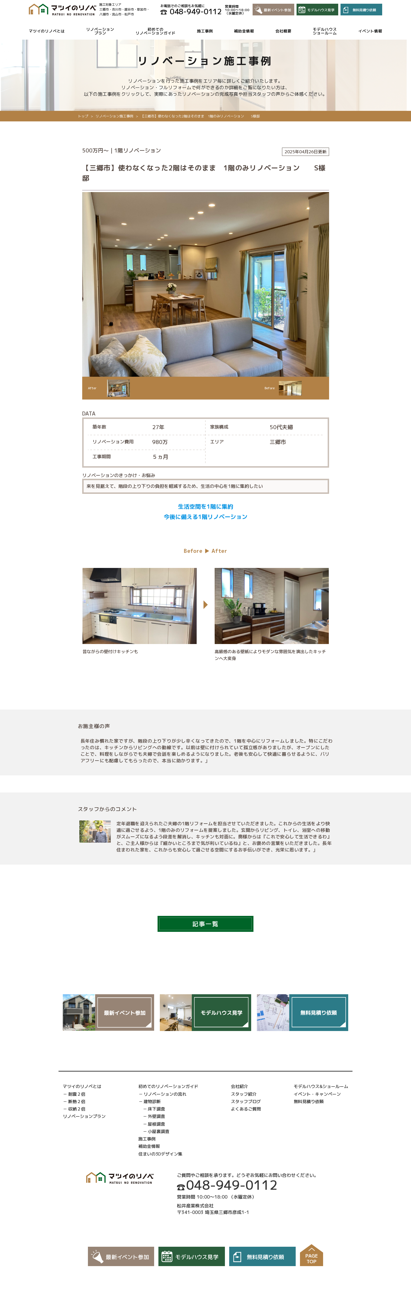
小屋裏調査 (158, 1131)
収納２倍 (76, 1109)
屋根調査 (156, 1124)
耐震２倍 (76, 1094)
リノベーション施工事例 (114, 116)
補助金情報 (244, 31)
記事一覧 (205, 924)
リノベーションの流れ (165, 1094)
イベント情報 (370, 31)
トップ (83, 116)
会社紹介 (239, 1086)
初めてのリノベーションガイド (156, 31)
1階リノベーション (137, 150)
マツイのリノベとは (47, 31)
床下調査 (156, 1109)
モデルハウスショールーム (325, 31)
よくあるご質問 (246, 1109)
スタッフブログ (246, 1102)
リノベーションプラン (100, 31)
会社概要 (283, 31)
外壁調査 (156, 1116)
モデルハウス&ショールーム (321, 1086)
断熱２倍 (76, 1102)
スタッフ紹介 (244, 1094)
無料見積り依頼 (309, 1102)
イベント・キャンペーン (317, 1094)
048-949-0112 (196, 11)
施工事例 (205, 31)
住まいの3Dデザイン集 (160, 1154)
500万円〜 (95, 150)
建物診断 (152, 1102)
